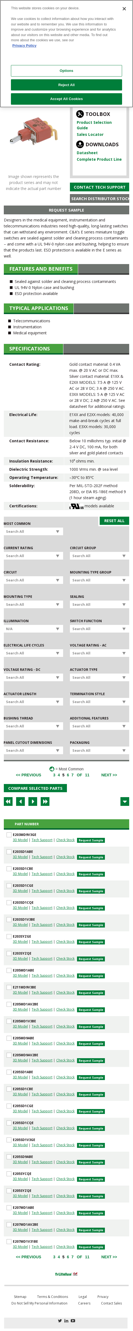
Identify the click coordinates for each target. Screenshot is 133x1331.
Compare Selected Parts (35, 788)
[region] (66, 53)
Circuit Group (83, 548)
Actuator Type (83, 670)
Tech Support (42, 840)
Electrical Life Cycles (24, 645)
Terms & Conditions (52, 1296)
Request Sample (66, 210)
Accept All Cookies (66, 99)
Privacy (102, 1296)
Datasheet (87, 152)
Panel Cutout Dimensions (28, 743)
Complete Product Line (99, 159)
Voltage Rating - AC (88, 645)
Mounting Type (18, 597)
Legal (83, 1296)
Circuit (10, 572)
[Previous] (28, 775)
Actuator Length (20, 694)
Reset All (114, 520)
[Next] (109, 775)
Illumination (16, 621)
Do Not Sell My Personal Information (39, 1303)
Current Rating (18, 548)
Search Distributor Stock (100, 198)
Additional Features (89, 718)
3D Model (20, 840)
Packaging (80, 743)
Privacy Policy (24, 45)
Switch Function (86, 621)
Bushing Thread (18, 718)
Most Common (17, 524)
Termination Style (87, 694)
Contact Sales (111, 1303)
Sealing (77, 597)
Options (66, 71)
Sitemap (20, 1296)
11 (87, 775)
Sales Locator (90, 134)
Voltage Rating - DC (22, 670)
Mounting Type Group (90, 572)
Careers (84, 1303)
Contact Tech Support (100, 187)
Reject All (66, 85)
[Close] (124, 9)
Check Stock (65, 840)
